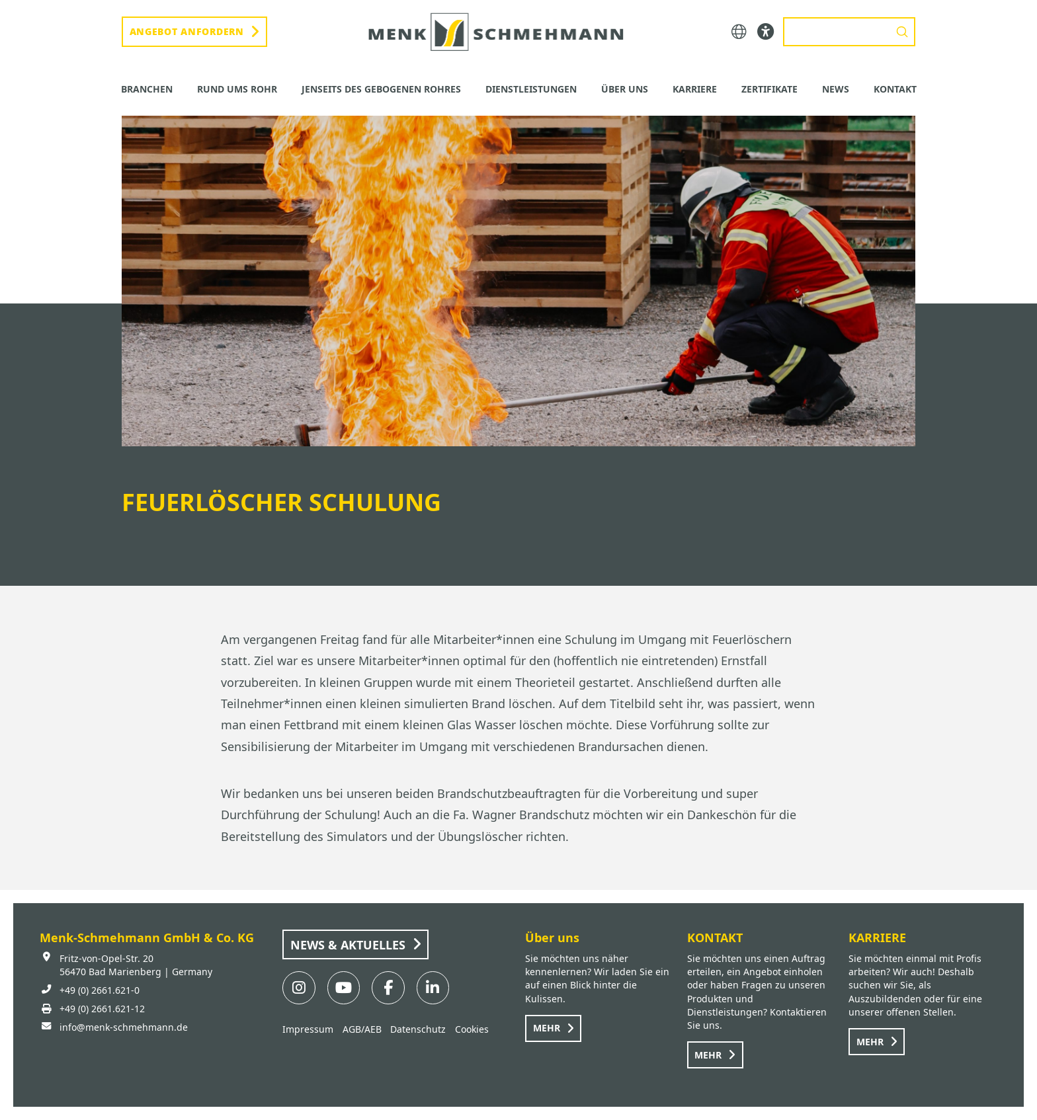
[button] (739, 32)
